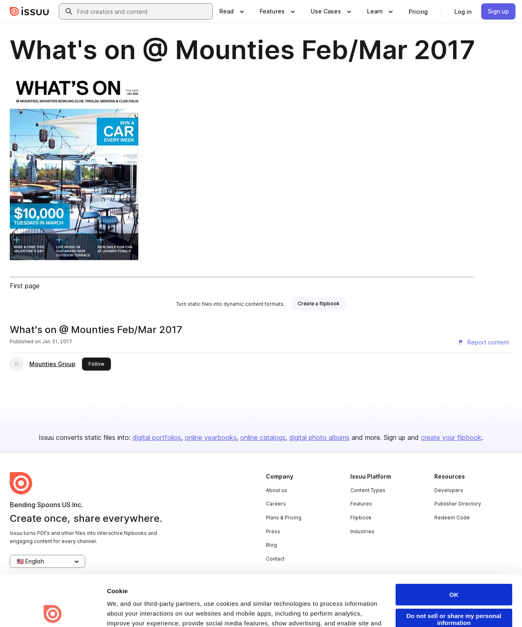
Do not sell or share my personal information (454, 568)
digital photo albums (319, 437)
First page (25, 286)
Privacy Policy (246, 581)
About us (276, 490)
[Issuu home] (29, 11)
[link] (418, 11)
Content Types (367, 490)
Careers (276, 504)
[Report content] (483, 342)
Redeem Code (452, 517)
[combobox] (143, 11)
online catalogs (262, 437)
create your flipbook (451, 437)
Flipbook (361, 517)
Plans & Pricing (283, 517)
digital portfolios (157, 437)
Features (361, 504)
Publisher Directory (457, 504)
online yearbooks (211, 437)
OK (454, 543)
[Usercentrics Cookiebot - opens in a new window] (52, 611)
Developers (448, 490)
